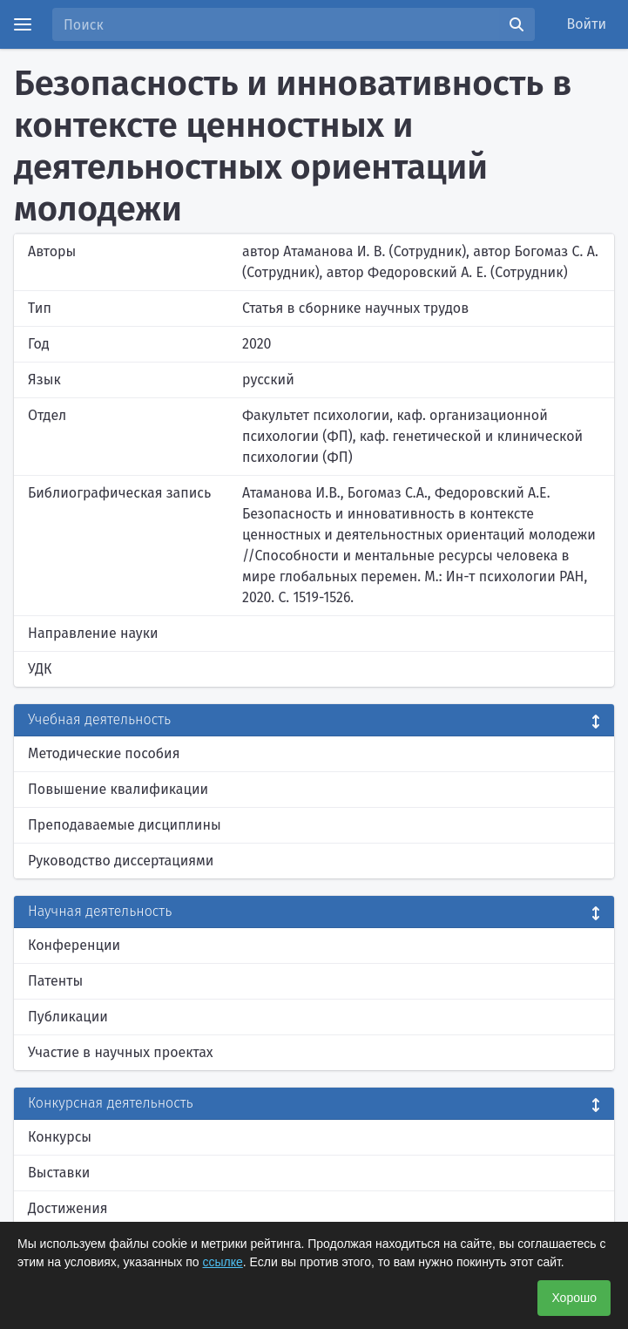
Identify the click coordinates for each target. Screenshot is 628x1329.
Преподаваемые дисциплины (124, 825)
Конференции (74, 945)
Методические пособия (104, 753)
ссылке (223, 1262)
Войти (587, 24)
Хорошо (574, 1298)
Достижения (68, 1208)
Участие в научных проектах (120, 1052)
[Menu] (22, 24)
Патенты (55, 981)
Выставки (59, 1172)
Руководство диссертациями (120, 860)
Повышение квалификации (118, 789)
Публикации (68, 1016)
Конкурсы (59, 1137)
